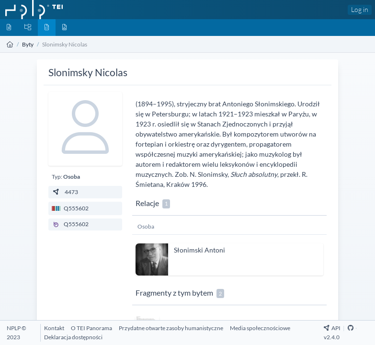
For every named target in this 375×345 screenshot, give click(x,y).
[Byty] (47, 27)
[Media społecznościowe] (260, 328)
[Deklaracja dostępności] (73, 337)
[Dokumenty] (9, 27)
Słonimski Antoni (199, 250)
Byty (28, 44)
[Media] (64, 27)
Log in (359, 9)
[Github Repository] (350, 328)
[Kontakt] (54, 328)
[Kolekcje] (28, 27)
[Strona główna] (10, 44)
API (332, 328)
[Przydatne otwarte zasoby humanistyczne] (171, 328)
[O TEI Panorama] (91, 328)
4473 (65, 192)
